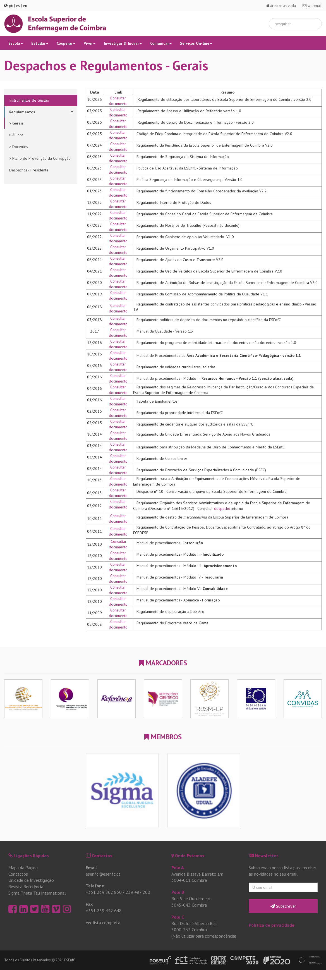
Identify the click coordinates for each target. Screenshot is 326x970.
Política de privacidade (271, 925)
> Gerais (16, 123)
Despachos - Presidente (29, 170)
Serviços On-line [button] (196, 43)
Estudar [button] (39, 43)
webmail (312, 5)
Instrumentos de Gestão (29, 100)
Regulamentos (41, 111)
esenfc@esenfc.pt (103, 874)
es (18, 5)
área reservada (281, 5)
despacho (222, 508)
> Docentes (18, 146)
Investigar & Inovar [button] (123, 43)
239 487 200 (138, 892)
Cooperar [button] (66, 43)
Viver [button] (89, 43)
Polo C (177, 917)
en (25, 5)
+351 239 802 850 (104, 892)
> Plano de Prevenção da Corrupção (40, 158)
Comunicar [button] (161, 43)
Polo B (177, 892)
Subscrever (283, 906)
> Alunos (16, 134)
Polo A (177, 867)
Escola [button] (15, 43)
